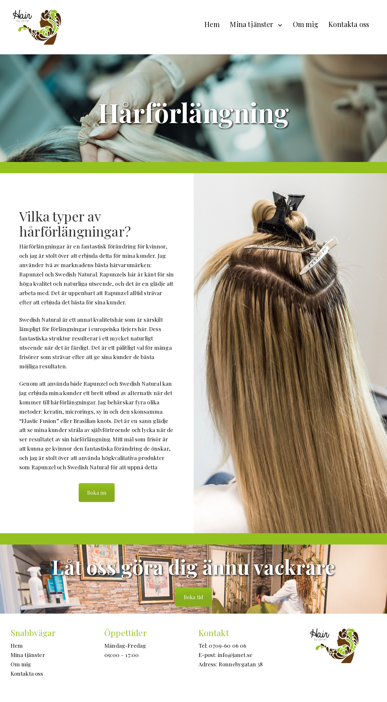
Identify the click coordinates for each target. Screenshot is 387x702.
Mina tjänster (251, 24)
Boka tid (193, 597)
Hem (212, 24)
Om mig (305, 24)
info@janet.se (235, 654)
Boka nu (96, 492)
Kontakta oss (348, 24)
